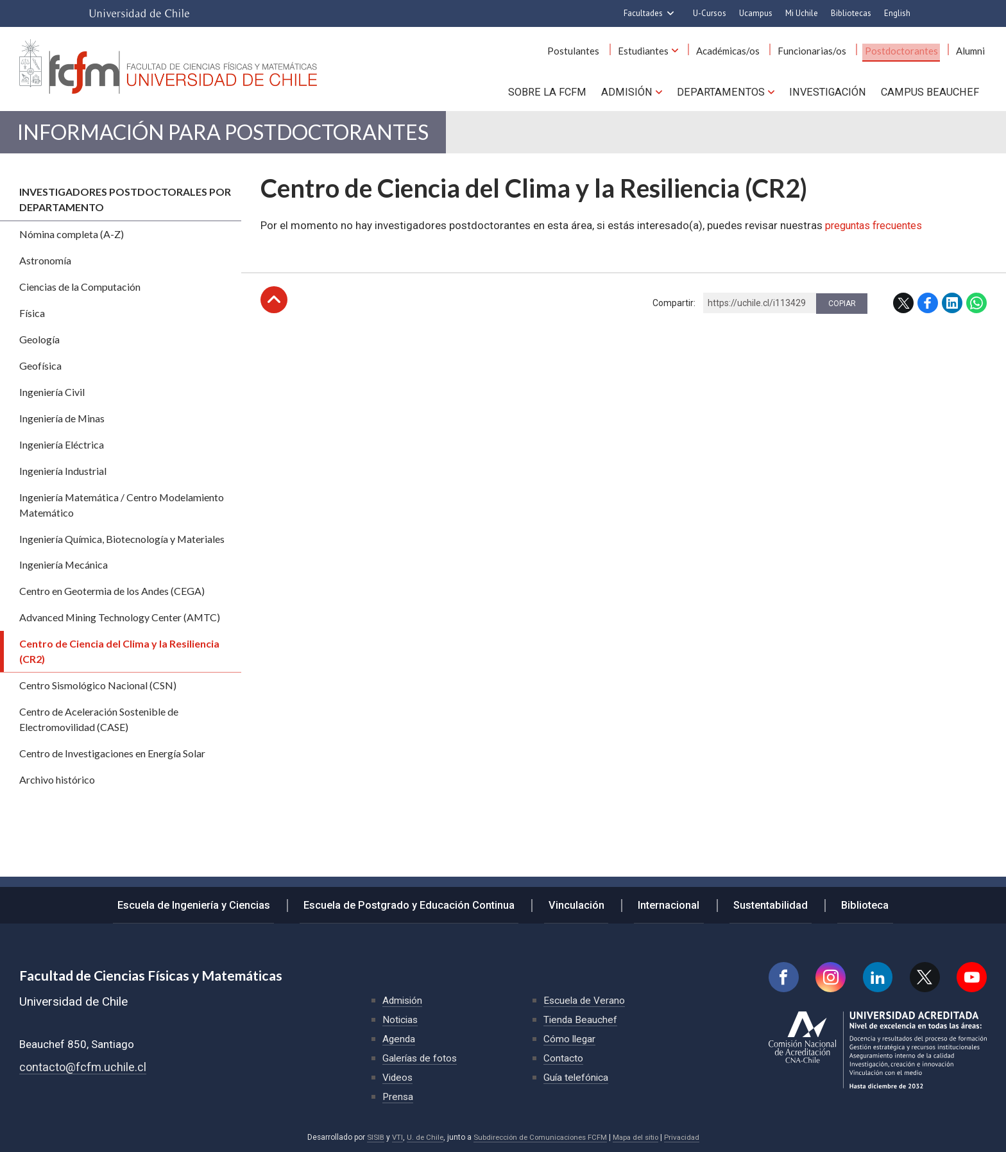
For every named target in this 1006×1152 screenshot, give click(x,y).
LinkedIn (952, 310)
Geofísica (40, 372)
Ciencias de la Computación (80, 294)
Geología (39, 346)
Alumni (972, 50)
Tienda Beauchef (580, 1019)
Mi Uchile (801, 13)
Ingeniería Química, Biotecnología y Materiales (122, 546)
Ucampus (755, 13)
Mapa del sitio (639, 1137)
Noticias (401, 1019)
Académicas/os (742, 50)
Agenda (399, 1039)
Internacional (666, 902)
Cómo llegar (570, 1039)
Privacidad (687, 1137)
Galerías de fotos (421, 1058)
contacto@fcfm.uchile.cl (83, 1067)
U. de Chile (419, 1137)
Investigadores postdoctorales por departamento (125, 206)
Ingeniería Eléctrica (61, 451)
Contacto (563, 1058)
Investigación (830, 90)
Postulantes (596, 50)
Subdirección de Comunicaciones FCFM (538, 1137)
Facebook (927, 310)
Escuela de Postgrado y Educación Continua (420, 902)
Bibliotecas (851, 13)
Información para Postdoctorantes (257, 135)
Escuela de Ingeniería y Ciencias (209, 902)
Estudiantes (661, 50)
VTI (390, 1137)
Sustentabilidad (762, 902)
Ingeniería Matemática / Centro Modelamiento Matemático (121, 512)
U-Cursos (709, 13)
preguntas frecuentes (877, 232)
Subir (273, 306)
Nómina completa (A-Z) (71, 241)
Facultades (643, 13)
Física (32, 320)
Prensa (398, 1096)
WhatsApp (976, 310)
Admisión (634, 90)
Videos (398, 1077)
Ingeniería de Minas (62, 425)
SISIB (368, 1137)
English (897, 13)
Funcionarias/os (822, 50)
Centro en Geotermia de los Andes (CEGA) (112, 598)
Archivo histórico (57, 786)
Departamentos (725, 90)
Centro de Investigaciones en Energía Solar (112, 760)
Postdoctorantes (907, 50)
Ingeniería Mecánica (63, 572)
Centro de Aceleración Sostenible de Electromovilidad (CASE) (98, 726)
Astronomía (45, 267)
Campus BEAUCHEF (931, 90)
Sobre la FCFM (557, 90)
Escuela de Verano (585, 1000)
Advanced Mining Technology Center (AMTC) (119, 625)
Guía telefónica (576, 1077)
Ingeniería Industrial (63, 478)
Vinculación (582, 902)
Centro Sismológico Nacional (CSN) (97, 692)
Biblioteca (851, 902)
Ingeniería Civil (52, 399)
